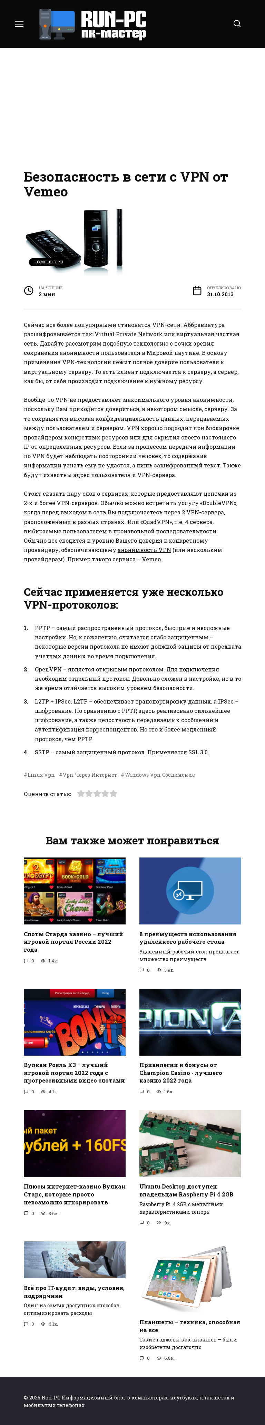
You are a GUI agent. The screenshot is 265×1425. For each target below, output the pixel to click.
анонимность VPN (144, 549)
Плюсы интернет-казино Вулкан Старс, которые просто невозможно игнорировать (75, 1193)
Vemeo (151, 559)
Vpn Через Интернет (90, 775)
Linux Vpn (41, 775)
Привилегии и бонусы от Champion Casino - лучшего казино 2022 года (180, 1072)
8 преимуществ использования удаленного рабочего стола (187, 937)
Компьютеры (49, 261)
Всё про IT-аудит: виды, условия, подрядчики (74, 1290)
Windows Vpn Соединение (160, 775)
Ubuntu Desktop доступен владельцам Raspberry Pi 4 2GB (186, 1189)
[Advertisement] (132, 107)
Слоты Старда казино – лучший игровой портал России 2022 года (73, 941)
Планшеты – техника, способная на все (189, 1324)
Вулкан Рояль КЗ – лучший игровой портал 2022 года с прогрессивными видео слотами (74, 1072)
